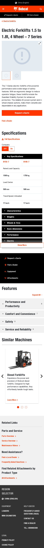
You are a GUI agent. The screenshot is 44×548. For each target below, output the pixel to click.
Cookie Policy (8, 545)
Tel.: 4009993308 (31, 528)
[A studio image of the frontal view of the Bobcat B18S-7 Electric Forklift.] (22, 56)
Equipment (11, 271)
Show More (22, 245)
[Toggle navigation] (4, 9)
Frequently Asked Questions (13, 462)
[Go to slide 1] (18, 407)
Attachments (12, 278)
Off (5, 149)
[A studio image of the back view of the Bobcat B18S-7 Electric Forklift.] (16, 75)
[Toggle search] (40, 9)
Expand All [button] (37, 295)
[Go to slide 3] (26, 407)
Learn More (12, 400)
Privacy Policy (8, 540)
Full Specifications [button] (11, 139)
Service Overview (8, 441)
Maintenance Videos (10, 445)
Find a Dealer (7, 121)
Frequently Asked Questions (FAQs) (32, 512)
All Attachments (8, 478)
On (11, 149)
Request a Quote (22, 113)
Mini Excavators (9, 516)
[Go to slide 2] (22, 407)
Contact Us (29, 518)
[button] (22, 156)
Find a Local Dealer (9, 457)
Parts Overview (8, 436)
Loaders (5, 511)
